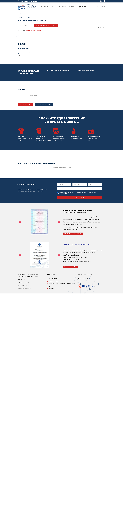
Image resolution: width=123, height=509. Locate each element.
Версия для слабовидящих (29, 1)
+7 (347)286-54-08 (99, 6)
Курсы (53, 6)
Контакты (71, 6)
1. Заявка (21, 136)
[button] (25, 104)
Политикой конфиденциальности (34, 30)
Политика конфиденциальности (24, 288)
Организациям (62, 6)
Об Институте (45, 6)
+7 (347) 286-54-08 (23, 282)
